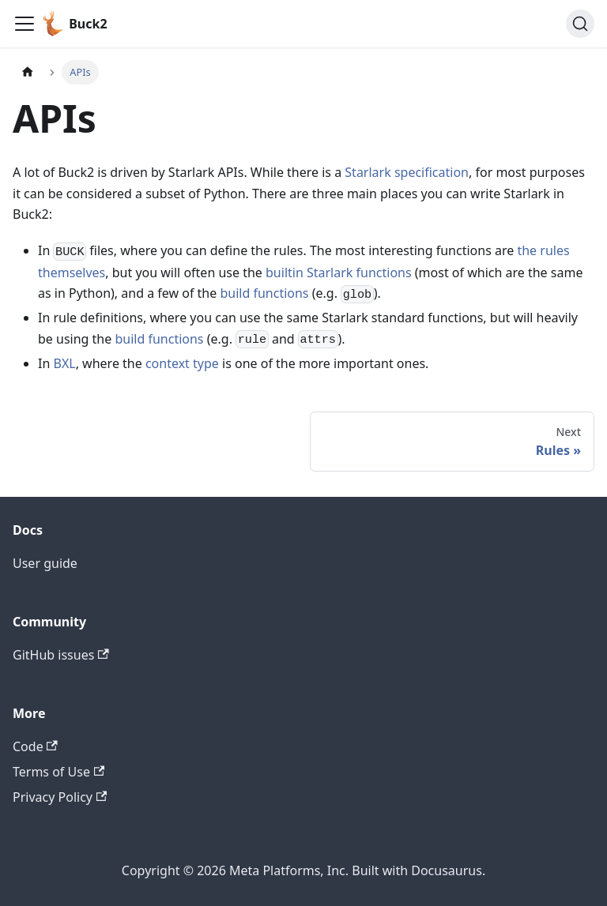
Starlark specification (407, 172)
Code (35, 746)
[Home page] (28, 72)
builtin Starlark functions (339, 272)
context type (182, 363)
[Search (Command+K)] (580, 23)
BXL (64, 363)
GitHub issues (61, 655)
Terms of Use (58, 771)
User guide (45, 563)
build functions (264, 293)
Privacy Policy (60, 797)
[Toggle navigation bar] (24, 24)
